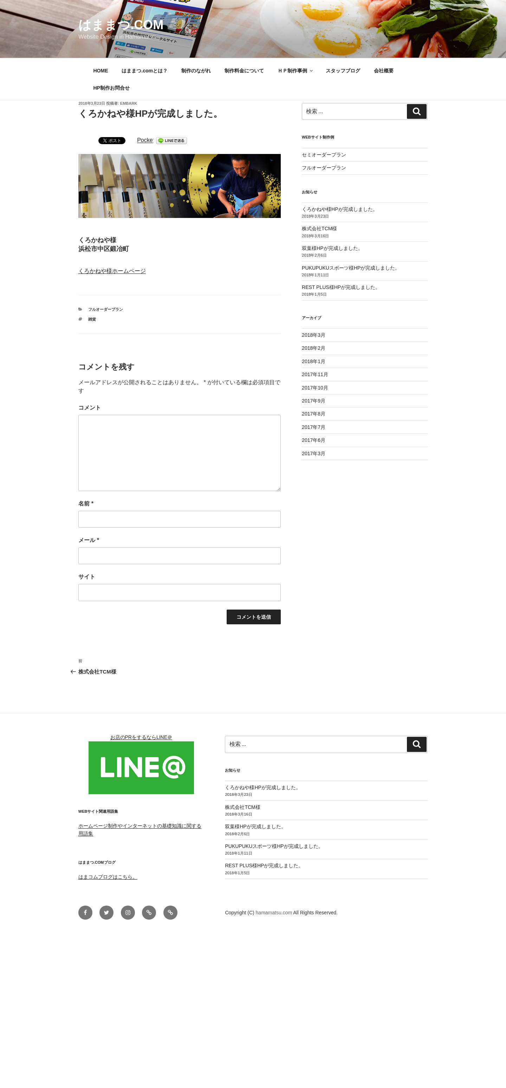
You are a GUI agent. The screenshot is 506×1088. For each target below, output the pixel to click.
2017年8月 (313, 414)
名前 (85, 504)
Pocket (145, 140)
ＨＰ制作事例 (296, 70)
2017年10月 (315, 388)
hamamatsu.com (274, 912)
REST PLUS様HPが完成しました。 (341, 287)
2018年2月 (313, 348)
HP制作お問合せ (111, 88)
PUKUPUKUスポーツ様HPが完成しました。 (351, 268)
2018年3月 (313, 335)
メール (88, 540)
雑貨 (92, 319)
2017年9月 (313, 401)
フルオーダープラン (105, 309)
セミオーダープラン (324, 154)
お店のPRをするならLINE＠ (141, 737)
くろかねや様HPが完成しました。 (339, 209)
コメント (89, 408)
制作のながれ (196, 70)
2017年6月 (313, 440)
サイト (86, 577)
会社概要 (384, 70)
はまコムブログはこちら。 (107, 877)
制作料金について (244, 70)
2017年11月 (315, 374)
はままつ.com (120, 25)
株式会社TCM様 (319, 228)
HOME (100, 70)
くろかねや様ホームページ (112, 271)
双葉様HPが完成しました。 (332, 248)
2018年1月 (313, 361)
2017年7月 (313, 427)
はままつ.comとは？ (145, 70)
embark (128, 103)
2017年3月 (313, 453)
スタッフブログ (343, 70)
